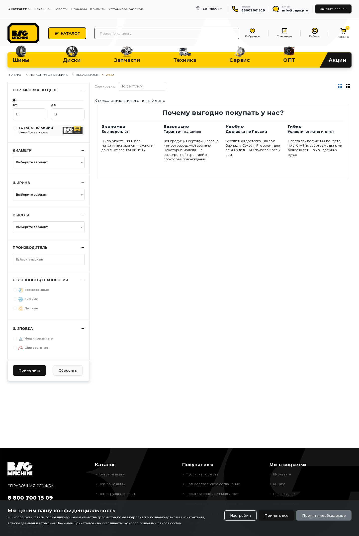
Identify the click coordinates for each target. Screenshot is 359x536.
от (15, 105)
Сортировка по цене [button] (35, 89)
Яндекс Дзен (284, 494)
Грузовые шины (111, 474)
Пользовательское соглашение (213, 484)
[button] (73, 130)
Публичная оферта (202, 474)
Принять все (276, 515)
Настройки (240, 515)
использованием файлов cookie (155, 523)
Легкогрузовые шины (49, 75)
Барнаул (211, 8)
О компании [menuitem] (17, 9)
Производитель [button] (30, 247)
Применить (29, 370)
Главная (14, 75)
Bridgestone (87, 75)
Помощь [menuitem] (40, 9)
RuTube (279, 484)
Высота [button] (21, 215)
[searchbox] (33, 259)
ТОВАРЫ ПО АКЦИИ (36, 130)
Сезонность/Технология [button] (40, 279)
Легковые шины (111, 484)
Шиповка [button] (23, 328)
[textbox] (47, 162)
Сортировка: (105, 86)
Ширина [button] (21, 182)
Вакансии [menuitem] (79, 9)
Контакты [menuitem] (97, 9)
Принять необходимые (324, 515)
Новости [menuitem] (61, 9)
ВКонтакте (282, 474)
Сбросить (68, 370)
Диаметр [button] (22, 150)
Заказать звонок (333, 9)
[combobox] (49, 162)
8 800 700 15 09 (30, 497)
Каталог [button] (67, 33)
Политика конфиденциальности (213, 494)
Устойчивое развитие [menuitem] (126, 9)
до (53, 105)
